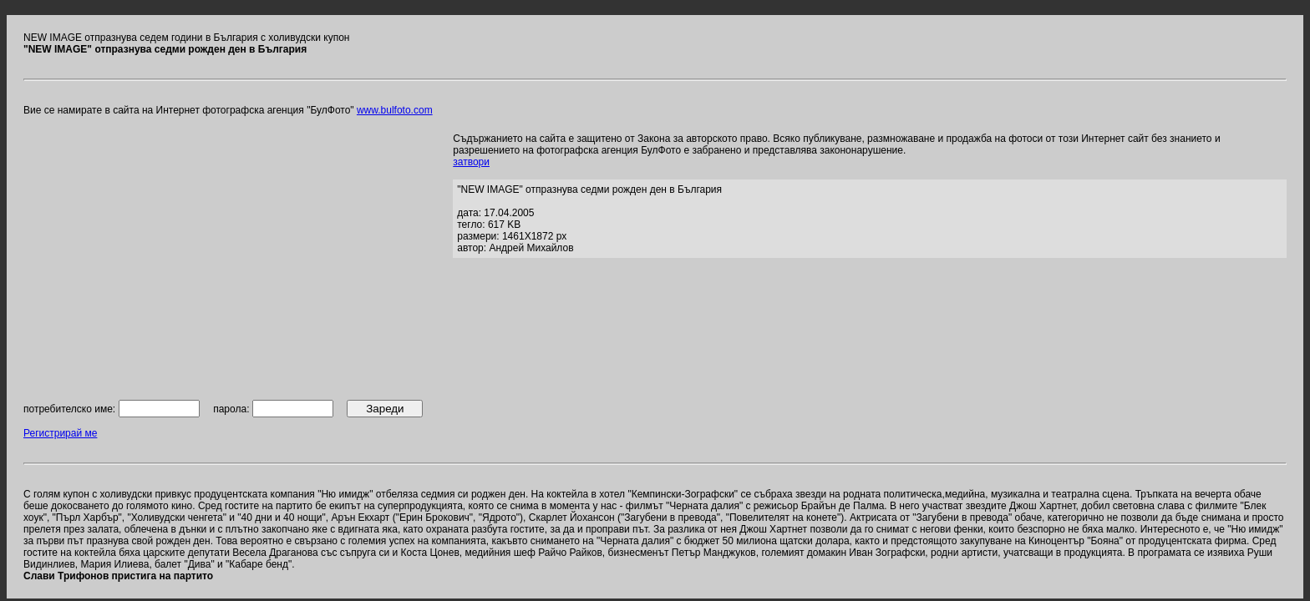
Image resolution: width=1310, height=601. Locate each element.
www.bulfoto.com (395, 110)
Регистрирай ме (60, 433)
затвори (471, 162)
